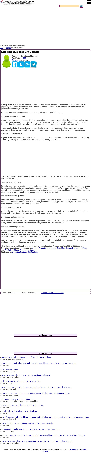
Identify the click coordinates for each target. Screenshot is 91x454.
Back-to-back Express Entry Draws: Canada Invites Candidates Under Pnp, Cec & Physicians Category (44, 435)
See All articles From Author (52, 293)
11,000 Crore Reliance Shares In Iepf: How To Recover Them (26, 357)
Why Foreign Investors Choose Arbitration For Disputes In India (28, 423)
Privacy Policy (73, 449)
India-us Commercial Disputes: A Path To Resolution (22, 405)
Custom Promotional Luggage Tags (46, 248)
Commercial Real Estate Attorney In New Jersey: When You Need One (31, 429)
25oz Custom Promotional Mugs (74, 248)
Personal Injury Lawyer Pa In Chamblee (18, 399)
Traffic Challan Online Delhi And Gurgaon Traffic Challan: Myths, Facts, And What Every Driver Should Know (46, 417)
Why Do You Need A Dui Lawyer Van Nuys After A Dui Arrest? (26, 375)
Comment (16, 60)
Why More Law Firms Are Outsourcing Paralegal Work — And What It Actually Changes (36, 387)
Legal (8, 48)
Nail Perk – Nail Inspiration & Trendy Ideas (20, 411)
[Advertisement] (45, 26)
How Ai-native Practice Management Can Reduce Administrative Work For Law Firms (36, 393)
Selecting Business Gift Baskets (25, 252)
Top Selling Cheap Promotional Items (19, 250)
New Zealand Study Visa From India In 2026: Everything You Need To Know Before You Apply (39, 363)
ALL (1, 48)
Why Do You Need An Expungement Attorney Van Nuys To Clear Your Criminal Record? (38, 441)
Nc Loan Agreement (10, 369)
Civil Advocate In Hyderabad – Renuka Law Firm (21, 381)
